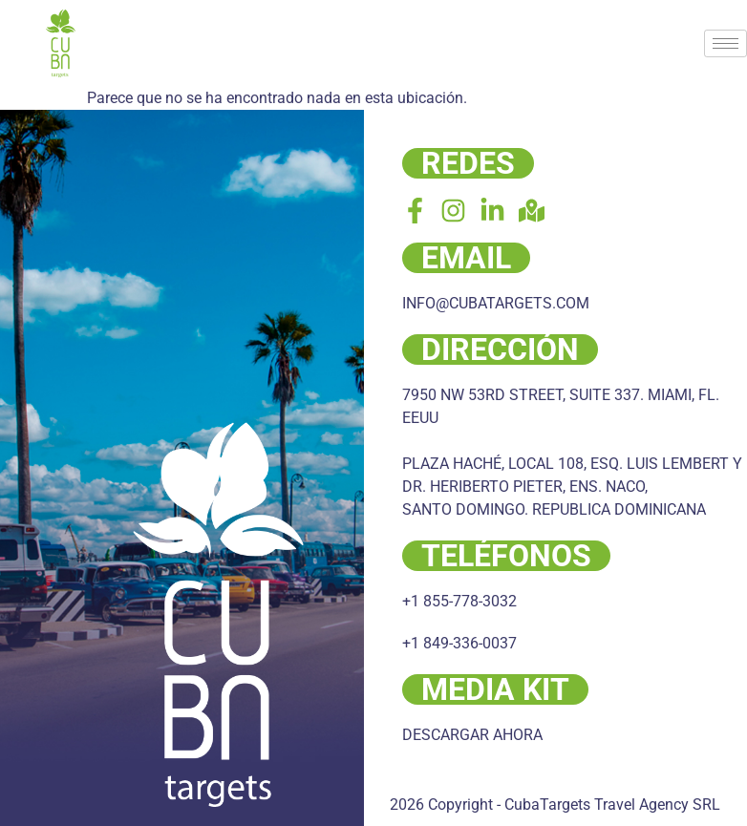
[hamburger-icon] (725, 43)
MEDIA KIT (495, 689)
